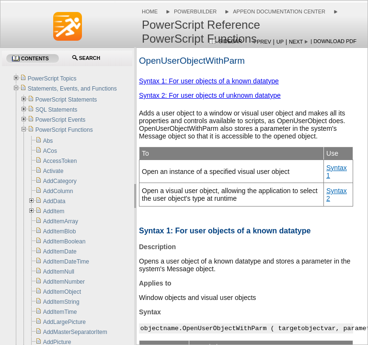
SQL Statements (56, 109)
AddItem (54, 211)
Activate (53, 171)
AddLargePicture (64, 322)
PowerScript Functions (64, 129)
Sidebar (230, 41)
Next (296, 42)
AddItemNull (58, 271)
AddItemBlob (59, 231)
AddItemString (61, 302)
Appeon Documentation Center (279, 11)
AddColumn (58, 191)
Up (280, 42)
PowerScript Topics (52, 78)
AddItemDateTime (66, 261)
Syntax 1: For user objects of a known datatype (209, 81)
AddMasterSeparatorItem (75, 332)
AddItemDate (60, 251)
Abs (48, 141)
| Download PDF (333, 41)
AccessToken (60, 161)
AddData (54, 201)
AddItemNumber (64, 281)
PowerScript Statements (66, 99)
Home (150, 11)
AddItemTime (60, 312)
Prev (264, 42)
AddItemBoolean (64, 241)
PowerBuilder (195, 11)
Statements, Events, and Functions (72, 88)
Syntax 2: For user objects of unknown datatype (210, 95)
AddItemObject (62, 291)
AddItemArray (60, 221)
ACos (50, 151)
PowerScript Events (60, 119)
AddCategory (60, 181)
